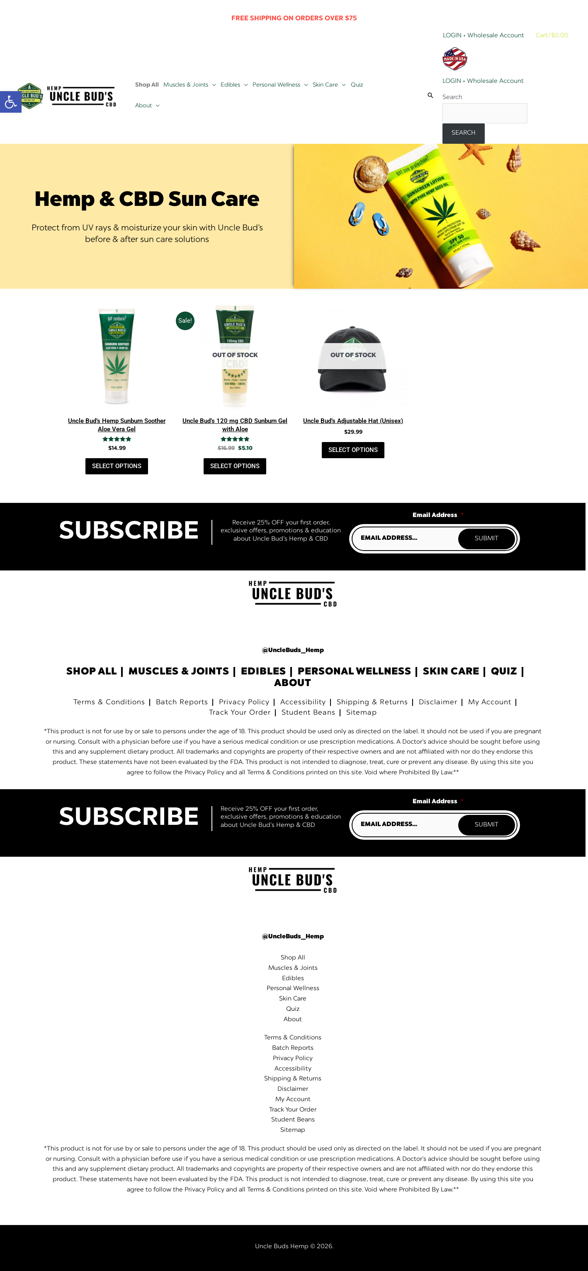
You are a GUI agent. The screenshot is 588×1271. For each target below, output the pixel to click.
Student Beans (308, 712)
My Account (489, 702)
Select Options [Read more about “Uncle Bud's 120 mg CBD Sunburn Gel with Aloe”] (235, 466)
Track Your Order (240, 712)
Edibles (263, 672)
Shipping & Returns (372, 702)
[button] (212, 85)
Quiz (504, 672)
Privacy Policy (244, 702)
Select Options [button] (116, 466)
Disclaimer (438, 702)
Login (452, 36)
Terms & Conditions (109, 702)
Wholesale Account (495, 36)
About (292, 684)
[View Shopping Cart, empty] (552, 36)
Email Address (438, 515)
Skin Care (451, 672)
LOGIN (451, 81)
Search (452, 97)
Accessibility (303, 702)
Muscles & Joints (179, 672)
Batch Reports (182, 702)
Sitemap (361, 712)
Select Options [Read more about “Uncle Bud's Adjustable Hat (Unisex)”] (353, 450)
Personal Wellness (354, 672)
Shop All (91, 672)
